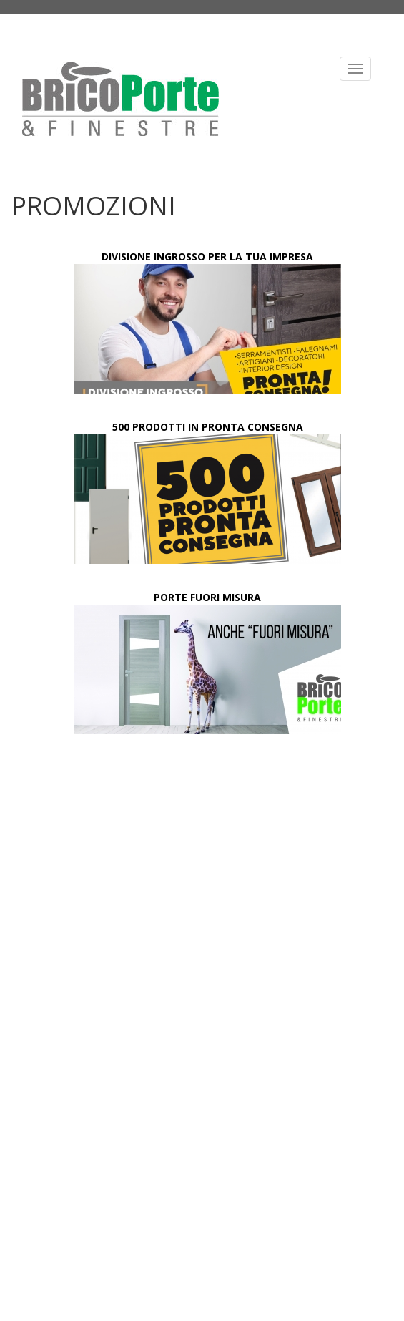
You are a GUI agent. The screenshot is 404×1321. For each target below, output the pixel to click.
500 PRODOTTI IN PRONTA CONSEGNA (207, 427)
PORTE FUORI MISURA (207, 597)
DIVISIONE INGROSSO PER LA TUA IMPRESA (207, 256)
